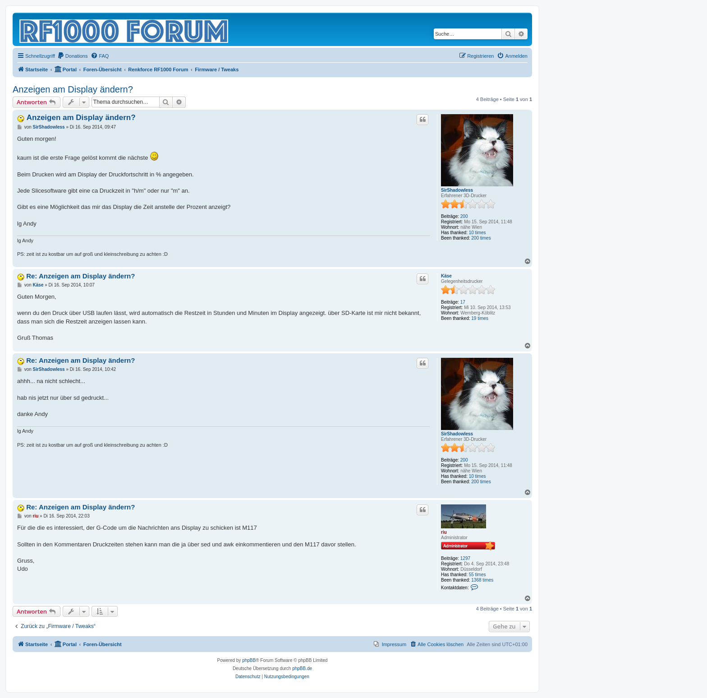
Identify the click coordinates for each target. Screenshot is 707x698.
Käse (446, 275)
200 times (481, 238)
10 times (477, 232)
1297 (465, 558)
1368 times (482, 580)
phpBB (249, 660)
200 (464, 216)
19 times (479, 318)
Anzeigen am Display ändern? (73, 89)
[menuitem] (72, 56)
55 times (477, 574)
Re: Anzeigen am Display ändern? (80, 276)
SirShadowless (457, 190)
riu (444, 532)
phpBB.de (302, 668)
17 (462, 302)
